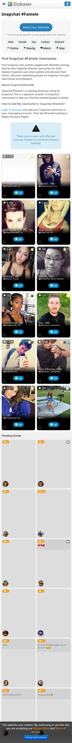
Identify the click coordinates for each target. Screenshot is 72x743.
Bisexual (59, 41)
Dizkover (20, 4)
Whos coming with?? (11, 694)
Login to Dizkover (12, 109)
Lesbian (45, 41)
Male (11, 41)
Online (13, 48)
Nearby (29, 48)
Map (60, 48)
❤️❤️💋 (41, 545)
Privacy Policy (41, 728)
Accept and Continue (36, 737)
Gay (34, 41)
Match (46, 48)
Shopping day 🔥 (45, 694)
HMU (4, 644)
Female (23, 41)
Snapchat (11, 14)
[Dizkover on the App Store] (4, 195)
